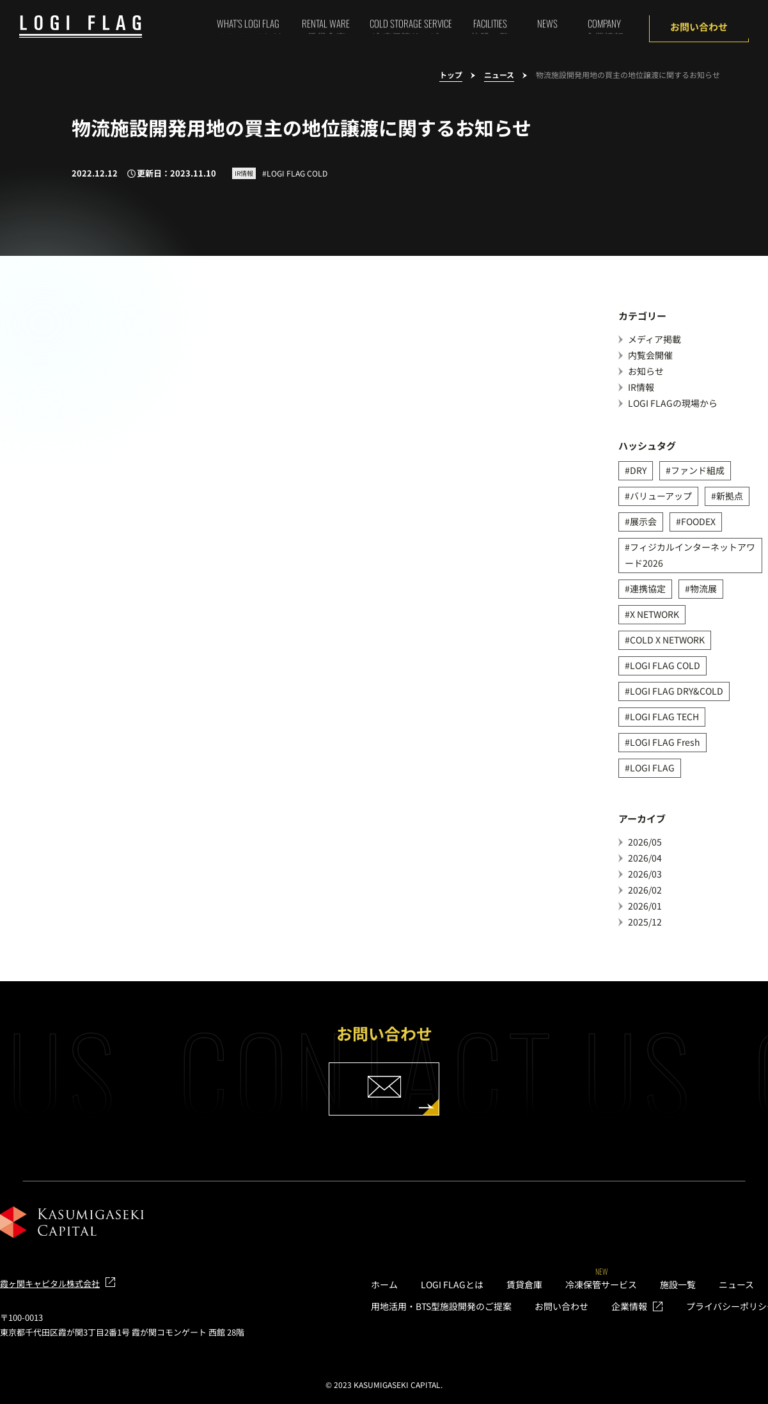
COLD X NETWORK (667, 639)
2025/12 (645, 921)
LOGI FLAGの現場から (672, 403)
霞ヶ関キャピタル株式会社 (50, 1283)
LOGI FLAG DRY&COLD (676, 690)
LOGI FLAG (652, 767)
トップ (450, 75)
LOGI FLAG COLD (665, 665)
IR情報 (641, 387)
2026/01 (645, 905)
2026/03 (645, 873)
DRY (638, 470)
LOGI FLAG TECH (664, 716)
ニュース (499, 75)
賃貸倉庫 (524, 1284)
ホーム (384, 1284)
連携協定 (648, 588)
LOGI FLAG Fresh (665, 742)
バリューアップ (661, 495)
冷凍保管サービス (601, 1284)
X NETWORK (654, 614)
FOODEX (698, 521)
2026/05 (645, 841)
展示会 (643, 521)
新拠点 (729, 495)
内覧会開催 (650, 355)
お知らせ (646, 371)
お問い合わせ (699, 26)
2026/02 (645, 889)
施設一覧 (678, 1284)
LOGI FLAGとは (452, 1284)
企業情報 (629, 1306)
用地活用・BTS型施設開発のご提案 (441, 1306)
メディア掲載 (654, 339)
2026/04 (645, 857)
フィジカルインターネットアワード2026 (690, 554)
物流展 (703, 588)
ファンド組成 (698, 470)
